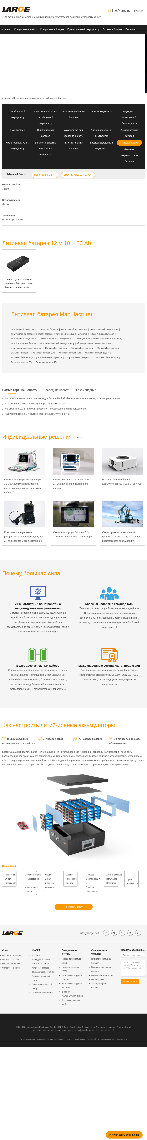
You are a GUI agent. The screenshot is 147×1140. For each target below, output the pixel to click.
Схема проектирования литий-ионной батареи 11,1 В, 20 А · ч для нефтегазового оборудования (121, 536)
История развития (10, 959)
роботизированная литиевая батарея (93, 343)
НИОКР (6, 38)
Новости (18, 38)
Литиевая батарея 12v (81, 357)
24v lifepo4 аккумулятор (82, 348)
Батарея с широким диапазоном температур (45, 148)
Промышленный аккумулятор (83, 29)
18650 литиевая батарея (102, 334)
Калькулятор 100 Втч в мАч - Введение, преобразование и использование (45, 408)
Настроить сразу (73, 907)
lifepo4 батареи (45, 334)
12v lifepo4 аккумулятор (56, 348)
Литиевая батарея (112, 29)
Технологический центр (43, 972)
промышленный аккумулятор (104, 329)
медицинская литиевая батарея (26, 348)
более (79, 437)
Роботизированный (12, 219)
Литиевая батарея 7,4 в (70, 353)
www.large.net (87, 1030)
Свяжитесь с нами (11, 968)
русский (139, 10)
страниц (6, 29)
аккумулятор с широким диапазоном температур (100, 338)
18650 (5, 189)
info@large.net (121, 10)
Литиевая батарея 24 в (107, 357)
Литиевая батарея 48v (46, 362)
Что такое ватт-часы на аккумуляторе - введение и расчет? (37, 403)
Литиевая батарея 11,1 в (96, 353)
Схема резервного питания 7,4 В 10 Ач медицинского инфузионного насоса (72, 483)
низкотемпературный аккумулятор (57, 338)
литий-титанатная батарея (23, 343)
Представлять (130, 981)
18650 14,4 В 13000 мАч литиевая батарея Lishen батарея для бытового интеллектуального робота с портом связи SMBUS (18, 283)
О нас (29, 38)
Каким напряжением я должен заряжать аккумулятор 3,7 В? (37, 414)
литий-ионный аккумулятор (24, 329)
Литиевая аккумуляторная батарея (129, 155)
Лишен (6, 204)
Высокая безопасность (102, 975)
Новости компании (11, 964)
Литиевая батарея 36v (21, 362)
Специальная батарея (52, 29)
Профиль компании (11, 955)
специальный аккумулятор (74, 329)
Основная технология (42, 992)
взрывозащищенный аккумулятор (56, 343)
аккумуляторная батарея (23, 334)
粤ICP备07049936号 (104, 1030)
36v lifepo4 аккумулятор (108, 348)
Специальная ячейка (25, 29)
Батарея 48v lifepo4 (20, 353)
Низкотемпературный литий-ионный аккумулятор (45, 117)
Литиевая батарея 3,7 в (44, 353)
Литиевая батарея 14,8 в (23, 357)
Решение (130, 29)
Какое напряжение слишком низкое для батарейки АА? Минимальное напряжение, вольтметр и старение (62, 398)
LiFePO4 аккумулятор (101, 111)
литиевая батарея (49, 329)
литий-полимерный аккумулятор (71, 334)
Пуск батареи (17, 130)
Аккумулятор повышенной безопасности (129, 117)
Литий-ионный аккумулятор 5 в (53, 357)
